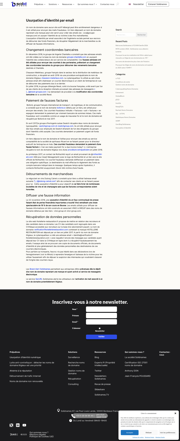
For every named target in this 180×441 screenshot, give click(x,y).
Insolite (118, 103)
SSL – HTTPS (120, 114)
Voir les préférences (167, 433)
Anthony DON (131, 371)
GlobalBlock (120, 96)
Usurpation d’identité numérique (25, 357)
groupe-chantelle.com (76, 57)
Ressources (67, 4)
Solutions (53, 4)
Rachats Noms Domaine (124, 110)
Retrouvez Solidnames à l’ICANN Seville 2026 (132, 45)
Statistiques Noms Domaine (125, 117)
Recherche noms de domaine (76, 364)
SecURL (38, 279)
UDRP (118, 121)
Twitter (98, 371)
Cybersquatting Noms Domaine (127, 89)
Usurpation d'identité (123, 128)
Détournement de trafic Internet (25, 376)
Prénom (75, 315)
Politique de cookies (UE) (42, 436)
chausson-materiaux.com (52, 78)
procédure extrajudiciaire (79, 150)
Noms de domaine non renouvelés (26, 381)
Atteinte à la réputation (21, 371)
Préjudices (38, 4)
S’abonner (76, 328)
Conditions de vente (123, 82)
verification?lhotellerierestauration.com (51, 229)
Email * (75, 322)
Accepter (129, 433)
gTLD (117, 100)
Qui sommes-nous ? (86, 4)
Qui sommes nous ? (39, 432)
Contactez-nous (107, 4)
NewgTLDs (119, 107)
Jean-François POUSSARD (137, 376)
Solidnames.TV (102, 394)
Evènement (120, 92)
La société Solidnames (135, 357)
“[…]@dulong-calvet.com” (45, 181)
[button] (175, 413)
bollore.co (61, 108)
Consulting (73, 384)
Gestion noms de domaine (125, 85)
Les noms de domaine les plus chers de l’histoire (132, 61)
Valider (101, 336)
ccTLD (118, 78)
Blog (97, 357)
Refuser (149, 433)
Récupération (74, 379)
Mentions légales (149, 437)
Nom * (74, 309)
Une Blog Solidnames (123, 124)
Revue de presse (103, 384)
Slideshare (100, 389)
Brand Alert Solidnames (40, 269)
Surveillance (74, 357)
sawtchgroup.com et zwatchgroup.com (56, 126)
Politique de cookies (138, 437)
